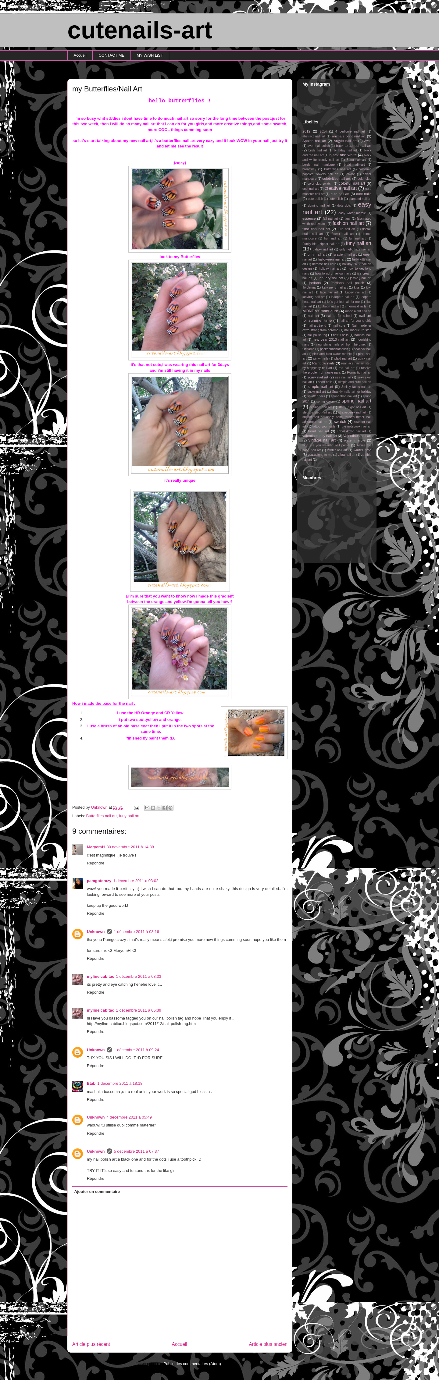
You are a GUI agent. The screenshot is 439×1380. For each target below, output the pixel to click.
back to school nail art (353, 145)
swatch (340, 421)
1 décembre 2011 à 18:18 (119, 1083)
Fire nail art (346, 229)
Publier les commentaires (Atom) (192, 1363)
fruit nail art (332, 238)
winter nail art (337, 450)
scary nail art (318, 377)
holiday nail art (330, 268)
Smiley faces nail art (356, 386)
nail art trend (317, 325)
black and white (343, 155)
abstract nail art (313, 136)
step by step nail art (317, 412)
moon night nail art (358, 311)
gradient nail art (345, 254)
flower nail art (343, 234)
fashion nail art (348, 223)
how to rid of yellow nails (333, 273)
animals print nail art (349, 136)
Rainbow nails (323, 363)
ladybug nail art (313, 297)
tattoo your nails (323, 426)
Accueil (80, 55)
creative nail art (340, 188)
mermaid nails (356, 306)
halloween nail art (331, 259)
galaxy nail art (322, 249)
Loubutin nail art (329, 306)
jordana (315, 283)
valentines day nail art (319, 436)
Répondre (95, 863)
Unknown (96, 931)
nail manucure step (357, 330)
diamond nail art (360, 198)
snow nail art (317, 391)
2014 (323, 131)
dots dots (344, 205)
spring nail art (356, 400)
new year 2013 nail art (331, 339)
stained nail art (321, 407)
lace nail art (329, 292)
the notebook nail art (356, 426)
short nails (325, 382)
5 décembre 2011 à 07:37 (136, 1151)
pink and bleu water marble (332, 354)
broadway (309, 169)
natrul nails (340, 335)
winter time (362, 450)
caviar (350, 174)
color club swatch (320, 183)
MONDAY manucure (320, 311)
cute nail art (339, 194)
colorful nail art (352, 183)
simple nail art (320, 386)
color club (364, 178)
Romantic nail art (359, 372)
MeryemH (96, 847)
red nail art (347, 368)
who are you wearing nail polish (326, 445)
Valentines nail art (357, 436)
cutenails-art (139, 30)
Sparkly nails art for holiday (351, 391)
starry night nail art (352, 407)
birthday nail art (345, 150)
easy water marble (352, 213)
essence (309, 218)
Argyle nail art (345, 141)
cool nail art (310, 188)
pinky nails (320, 358)
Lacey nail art (355, 292)
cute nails (363, 194)
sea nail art (343, 377)
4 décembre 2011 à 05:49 (129, 1117)
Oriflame (308, 349)
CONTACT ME (111, 55)
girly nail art (317, 254)
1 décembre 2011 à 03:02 (135, 880)
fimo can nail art (316, 229)
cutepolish (336, 198)
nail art (313, 316)
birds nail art (318, 150)
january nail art (331, 278)
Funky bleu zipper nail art (321, 244)
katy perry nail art (335, 287)
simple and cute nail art (354, 382)
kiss (357, 287)
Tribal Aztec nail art (351, 431)
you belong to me (320, 454)
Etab (91, 1083)
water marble (354, 440)
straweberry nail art (352, 412)
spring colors (325, 401)
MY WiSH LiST (150, 55)
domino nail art (319, 205)
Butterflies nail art (101, 816)
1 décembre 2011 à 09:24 (136, 1050)
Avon (367, 141)
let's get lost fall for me (343, 301)
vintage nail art (322, 440)
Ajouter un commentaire (97, 1191)
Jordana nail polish (347, 283)
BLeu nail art (356, 159)
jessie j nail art (360, 278)
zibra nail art (346, 454)
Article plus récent (91, 1344)
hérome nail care (324, 264)
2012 (306, 131)
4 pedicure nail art (350, 131)
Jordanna (309, 287)
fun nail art (357, 238)
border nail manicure (318, 164)
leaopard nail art (343, 297)
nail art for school (339, 316)
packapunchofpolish (334, 349)
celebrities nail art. (336, 178)
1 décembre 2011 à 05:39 (138, 1010)
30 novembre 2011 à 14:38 (130, 847)
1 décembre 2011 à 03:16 (136, 931)
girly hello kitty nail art (355, 249)
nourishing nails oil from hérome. (341, 344)
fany (347, 218)
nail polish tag (317, 335)
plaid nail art (343, 358)
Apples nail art (314, 141)
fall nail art (330, 218)
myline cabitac (100, 976)
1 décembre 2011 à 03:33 (138, 976)
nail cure (339, 325)
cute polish (315, 198)
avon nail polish (318, 145)
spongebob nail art (344, 396)
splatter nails (316, 396)
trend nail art (318, 431)
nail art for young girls (355, 320)
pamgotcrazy (99, 880)
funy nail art (129, 816)
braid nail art (354, 164)
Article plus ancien (268, 1344)
